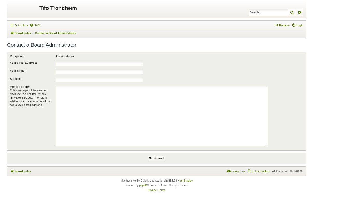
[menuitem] (35, 25)
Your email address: (23, 62)
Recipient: (17, 56)
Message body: (20, 86)
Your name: (17, 70)
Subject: (15, 78)
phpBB (143, 185)
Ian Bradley (186, 180)
